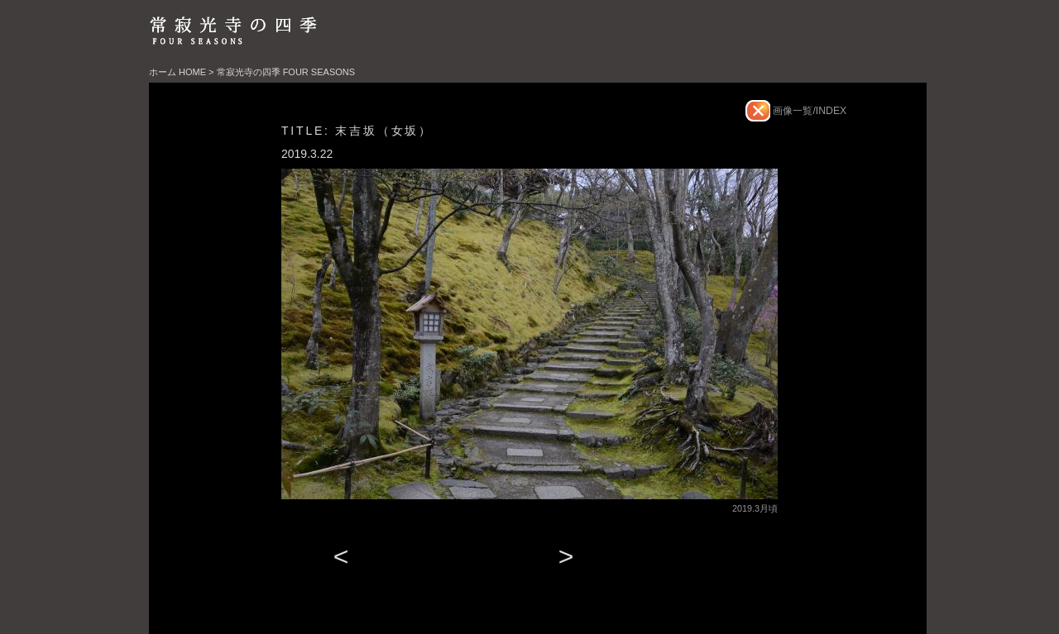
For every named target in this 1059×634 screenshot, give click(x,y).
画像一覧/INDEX (808, 111)
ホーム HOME (177, 72)
